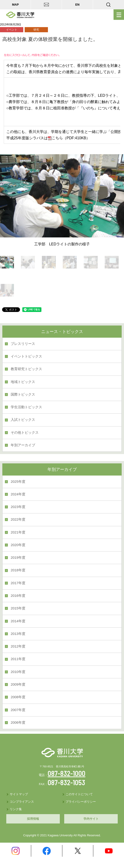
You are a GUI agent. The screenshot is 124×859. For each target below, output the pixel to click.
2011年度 (18, 659)
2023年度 (18, 507)
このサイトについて (79, 794)
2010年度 (18, 672)
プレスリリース (23, 344)
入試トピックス (23, 420)
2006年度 (18, 722)
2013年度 (18, 634)
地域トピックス (23, 382)
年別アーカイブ (23, 445)
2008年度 (18, 697)
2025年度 (18, 481)
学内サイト (91, 818)
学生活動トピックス (26, 407)
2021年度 (18, 532)
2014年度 (18, 621)
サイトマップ (19, 794)
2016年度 (18, 596)
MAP (15, 4)
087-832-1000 (66, 773)
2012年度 (18, 646)
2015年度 (18, 608)
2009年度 (18, 684)
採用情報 (33, 818)
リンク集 (16, 809)
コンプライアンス (22, 801)
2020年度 (18, 545)
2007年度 (18, 710)
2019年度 (18, 557)
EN (77, 4)
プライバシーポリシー (81, 801)
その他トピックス (25, 432)
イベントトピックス (26, 356)
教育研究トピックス (26, 369)
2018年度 (18, 570)
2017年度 (18, 583)
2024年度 (18, 494)
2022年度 (18, 519)
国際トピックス (23, 394)
